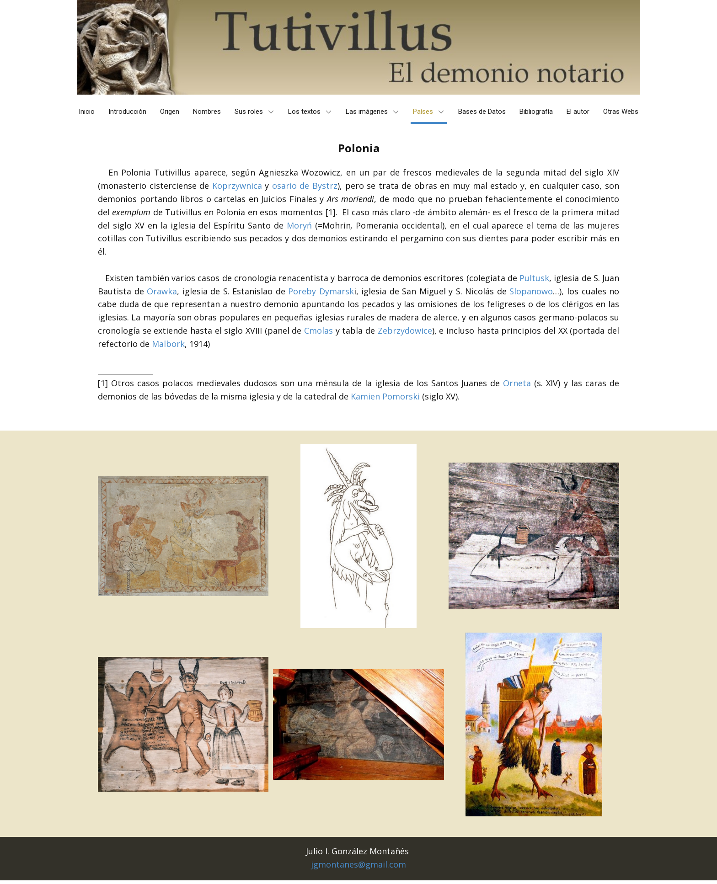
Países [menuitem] (423, 111)
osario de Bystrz (304, 185)
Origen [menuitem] (169, 111)
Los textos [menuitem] (304, 111)
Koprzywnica (237, 185)
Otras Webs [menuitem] (620, 111)
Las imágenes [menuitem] (367, 111)
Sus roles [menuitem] (249, 111)
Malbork (168, 343)
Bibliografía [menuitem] (536, 111)
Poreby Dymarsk (321, 291)
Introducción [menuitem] (127, 111)
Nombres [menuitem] (207, 111)
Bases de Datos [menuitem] (482, 111)
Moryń (299, 225)
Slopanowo (531, 291)
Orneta (517, 383)
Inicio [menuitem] (87, 111)
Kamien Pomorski (385, 396)
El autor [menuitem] (578, 111)
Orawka (162, 291)
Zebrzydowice (405, 330)
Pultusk (534, 277)
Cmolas (318, 330)
